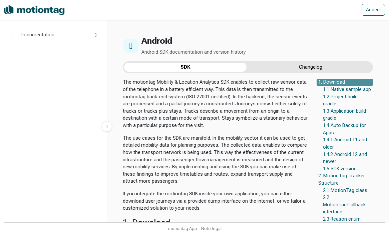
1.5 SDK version (340, 169)
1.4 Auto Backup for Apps (344, 129)
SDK (185, 67)
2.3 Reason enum (342, 219)
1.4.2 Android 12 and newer (345, 158)
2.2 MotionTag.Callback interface (344, 205)
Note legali (212, 228)
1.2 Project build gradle (340, 100)
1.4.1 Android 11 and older (345, 143)
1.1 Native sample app (347, 89)
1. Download (331, 82)
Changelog (310, 67)
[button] (53, 35)
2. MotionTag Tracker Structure (341, 179)
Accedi (373, 10)
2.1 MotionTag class (345, 190)
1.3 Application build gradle (344, 114)
